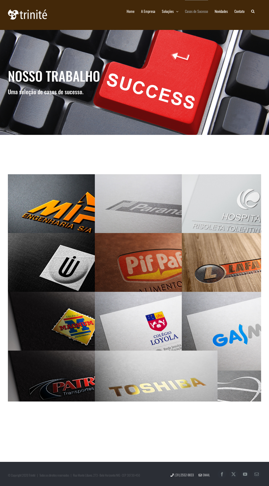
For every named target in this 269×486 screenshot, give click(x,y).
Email (204, 475)
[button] (253, 11)
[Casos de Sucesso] (134, 82)
